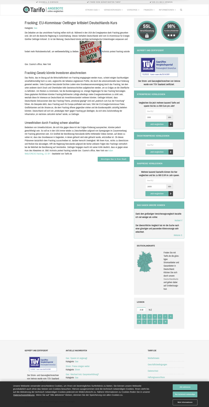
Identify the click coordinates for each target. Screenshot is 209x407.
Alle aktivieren (185, 387)
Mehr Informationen (185, 402)
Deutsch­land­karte (171, 279)
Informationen (167, 10)
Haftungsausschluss (156, 377)
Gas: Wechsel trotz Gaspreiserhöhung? (82, 374)
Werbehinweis (153, 358)
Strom (77, 369)
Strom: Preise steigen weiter (78, 366)
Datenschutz (153, 370)
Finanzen (149, 10)
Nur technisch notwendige (185, 394)
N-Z (150, 309)
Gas (35, 28)
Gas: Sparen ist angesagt (76, 358)
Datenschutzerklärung (24, 395)
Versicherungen (113, 10)
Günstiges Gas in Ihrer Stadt (113, 159)
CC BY (47, 153)
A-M (141, 309)
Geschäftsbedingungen (157, 364)
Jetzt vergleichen (161, 124)
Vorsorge (133, 10)
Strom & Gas (92, 10)
